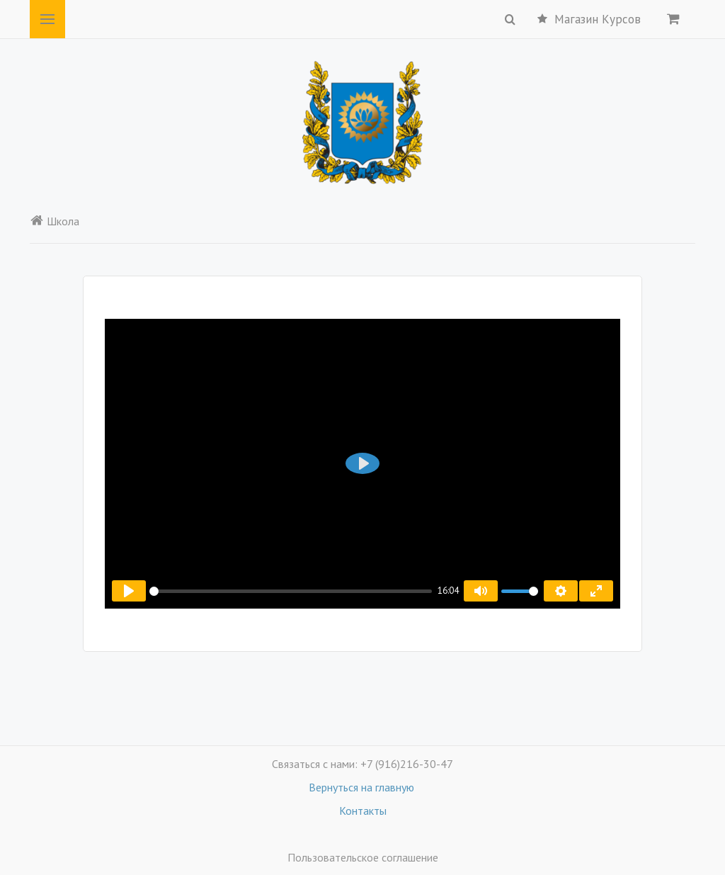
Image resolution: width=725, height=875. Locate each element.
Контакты (363, 810)
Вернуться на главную (363, 787)
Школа (54, 221)
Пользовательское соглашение (362, 857)
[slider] (290, 591)
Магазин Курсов (589, 19)
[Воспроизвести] (129, 591)
